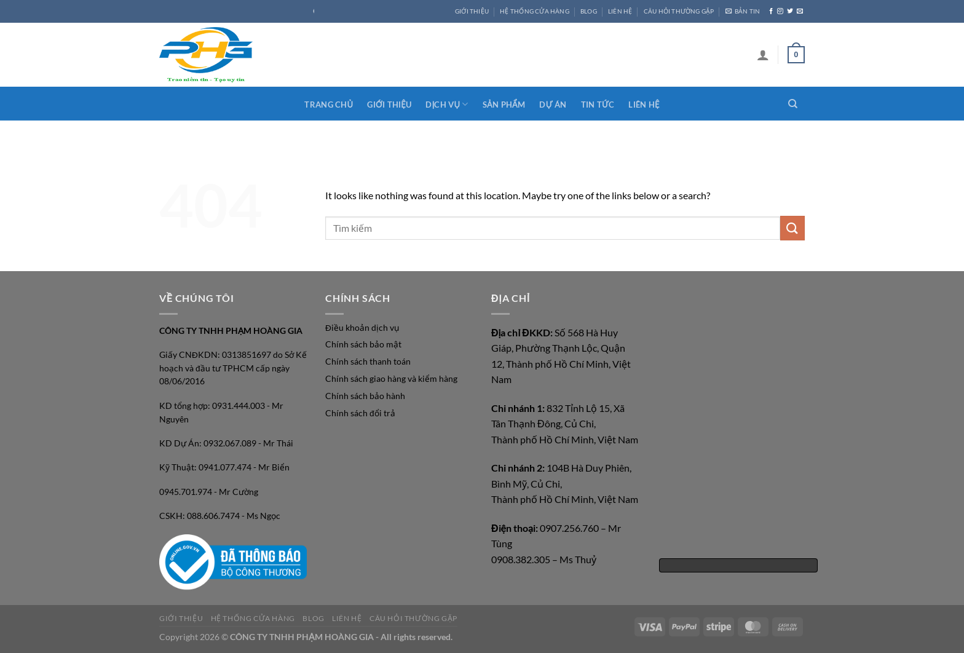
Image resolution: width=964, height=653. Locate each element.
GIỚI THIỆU (472, 11)
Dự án (552, 104)
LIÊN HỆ (620, 11)
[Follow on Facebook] (771, 11)
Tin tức (598, 104)
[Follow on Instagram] (780, 11)
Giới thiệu (389, 104)
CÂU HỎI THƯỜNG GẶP (679, 11)
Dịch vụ (446, 104)
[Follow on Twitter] (790, 11)
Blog (588, 11)
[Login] (763, 54)
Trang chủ (328, 104)
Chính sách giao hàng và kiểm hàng (391, 379)
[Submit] (792, 228)
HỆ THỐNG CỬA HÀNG (534, 11)
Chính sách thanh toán (368, 361)
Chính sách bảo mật (363, 344)
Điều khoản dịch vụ (362, 328)
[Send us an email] (800, 11)
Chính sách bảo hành (365, 396)
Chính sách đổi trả (360, 413)
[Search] (793, 104)
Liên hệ (643, 104)
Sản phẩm (504, 104)
